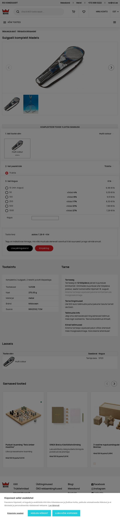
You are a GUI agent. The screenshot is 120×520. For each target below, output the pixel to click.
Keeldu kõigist (39, 513)
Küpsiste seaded (15, 513)
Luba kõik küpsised (66, 513)
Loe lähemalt (53, 505)
